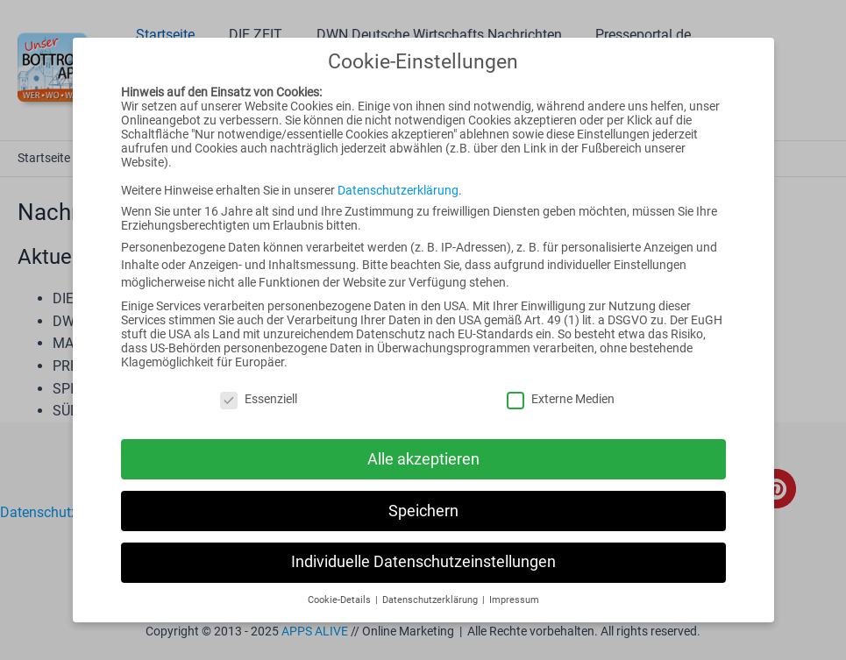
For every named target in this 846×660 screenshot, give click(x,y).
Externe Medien (561, 399)
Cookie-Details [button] (340, 600)
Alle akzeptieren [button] (423, 459)
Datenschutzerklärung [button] (431, 600)
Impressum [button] (514, 600)
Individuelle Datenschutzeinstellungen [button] (423, 562)
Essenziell (258, 399)
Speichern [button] (423, 511)
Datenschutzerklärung (398, 190)
